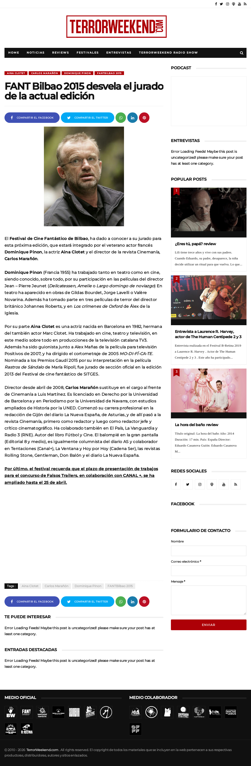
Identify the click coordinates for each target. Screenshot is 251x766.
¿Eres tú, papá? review (195, 244)
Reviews (60, 52)
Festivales (88, 52)
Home (13, 52)
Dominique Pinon (77, 73)
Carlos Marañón (44, 73)
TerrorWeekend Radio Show (168, 52)
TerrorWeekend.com (42, 750)
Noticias (36, 52)
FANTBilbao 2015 (109, 73)
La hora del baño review (197, 425)
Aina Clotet (16, 73)
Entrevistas (118, 52)
